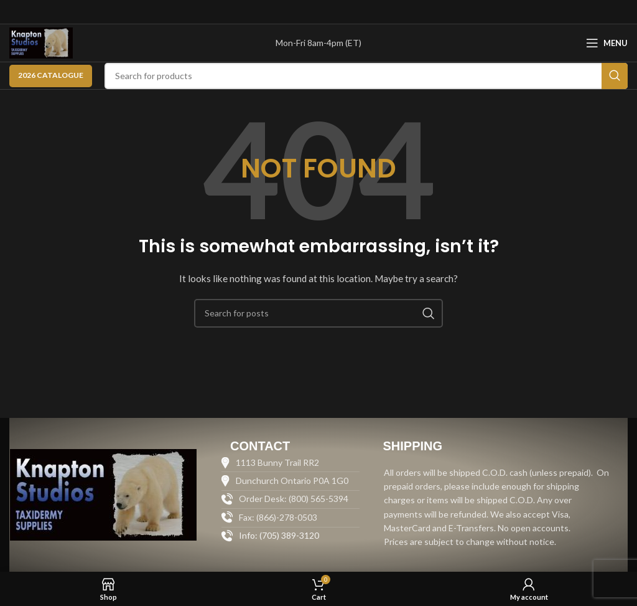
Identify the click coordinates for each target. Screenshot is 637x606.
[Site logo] (41, 42)
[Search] (366, 76)
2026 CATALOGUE (50, 75)
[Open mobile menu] (607, 43)
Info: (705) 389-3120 (279, 535)
